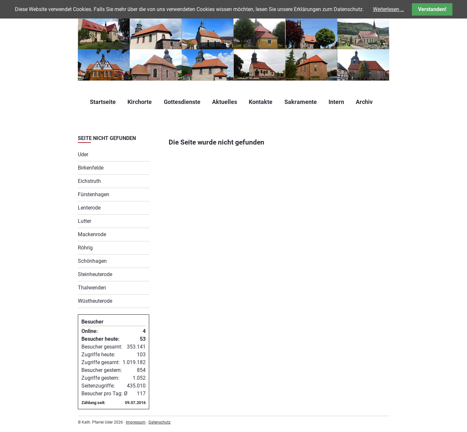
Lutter (84, 221)
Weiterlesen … (388, 9)
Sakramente (300, 101)
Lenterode (89, 208)
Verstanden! (432, 9)
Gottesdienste (182, 101)
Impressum (136, 422)
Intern (336, 101)
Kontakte (260, 101)
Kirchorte (139, 101)
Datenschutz (160, 422)
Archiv (364, 101)
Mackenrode (92, 234)
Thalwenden (92, 288)
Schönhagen (92, 261)
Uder (83, 154)
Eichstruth (89, 181)
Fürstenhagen (93, 194)
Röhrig (85, 248)
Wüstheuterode (95, 301)
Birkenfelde (90, 168)
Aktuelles (224, 101)
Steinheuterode (95, 274)
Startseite (103, 101)
